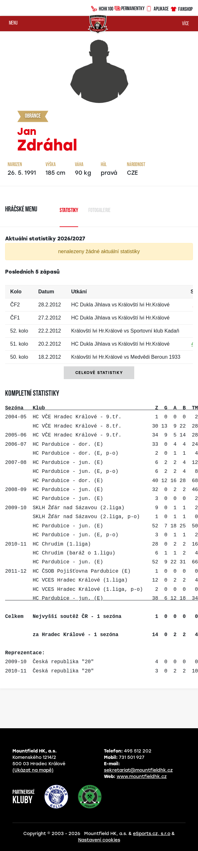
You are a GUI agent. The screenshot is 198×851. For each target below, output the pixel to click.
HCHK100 (102, 8)
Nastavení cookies (99, 840)
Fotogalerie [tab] (99, 211)
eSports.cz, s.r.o (151, 833)
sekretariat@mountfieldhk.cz (138, 770)
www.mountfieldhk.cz (142, 776)
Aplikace (157, 8)
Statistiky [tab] (69, 211)
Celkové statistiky (99, 372)
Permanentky (129, 8)
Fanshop (181, 8)
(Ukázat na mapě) (33, 770)
